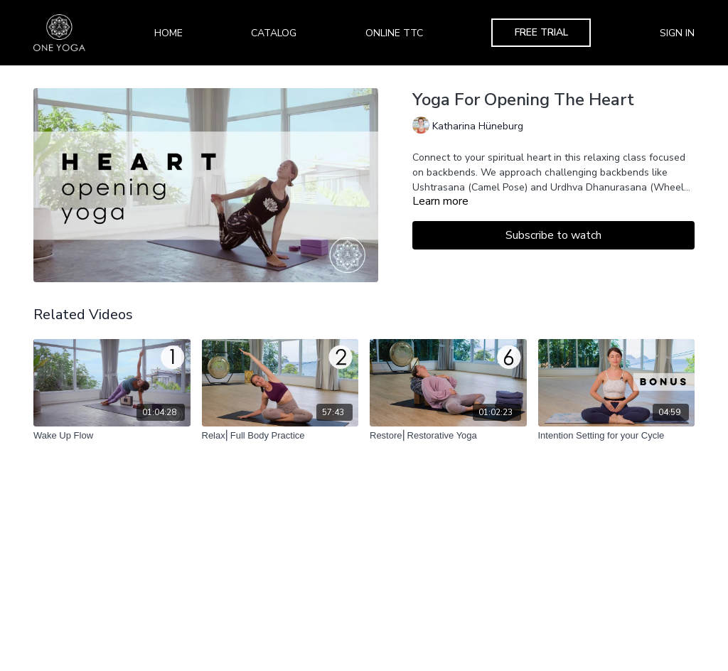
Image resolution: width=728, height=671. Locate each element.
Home (168, 33)
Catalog (273, 33)
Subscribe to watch (553, 235)
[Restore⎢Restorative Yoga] (448, 436)
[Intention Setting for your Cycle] (616, 436)
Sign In (677, 33)
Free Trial (541, 32)
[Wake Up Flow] (112, 436)
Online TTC (394, 33)
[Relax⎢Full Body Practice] (280, 436)
